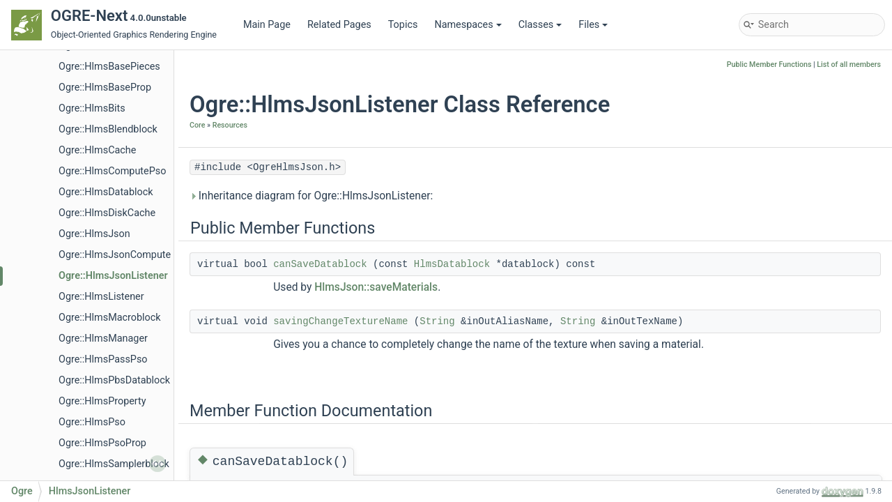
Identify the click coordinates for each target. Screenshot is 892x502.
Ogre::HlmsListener (101, 297)
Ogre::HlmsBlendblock (108, 129)
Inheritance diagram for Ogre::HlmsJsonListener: (311, 196)
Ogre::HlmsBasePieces (109, 67)
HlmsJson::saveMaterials (376, 287)
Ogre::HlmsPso (92, 422)
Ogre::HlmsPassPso (103, 359)
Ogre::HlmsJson (94, 234)
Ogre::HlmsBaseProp (105, 87)
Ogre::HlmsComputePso (112, 171)
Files (593, 25)
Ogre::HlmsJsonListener (113, 276)
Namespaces (467, 25)
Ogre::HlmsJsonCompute (115, 255)
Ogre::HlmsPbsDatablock (114, 380)
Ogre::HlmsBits (92, 108)
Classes (540, 25)
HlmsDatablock (452, 264)
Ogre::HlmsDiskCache (107, 213)
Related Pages (339, 25)
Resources (230, 125)
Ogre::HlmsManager (103, 338)
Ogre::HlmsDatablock (106, 192)
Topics (403, 25)
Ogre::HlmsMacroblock (110, 318)
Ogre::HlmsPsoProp (102, 443)
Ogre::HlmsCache (97, 150)
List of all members (849, 64)
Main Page (267, 25)
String (437, 321)
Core (197, 125)
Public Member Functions (769, 64)
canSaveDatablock (320, 264)
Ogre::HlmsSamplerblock (114, 464)
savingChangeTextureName (340, 321)
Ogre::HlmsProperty (102, 401)
